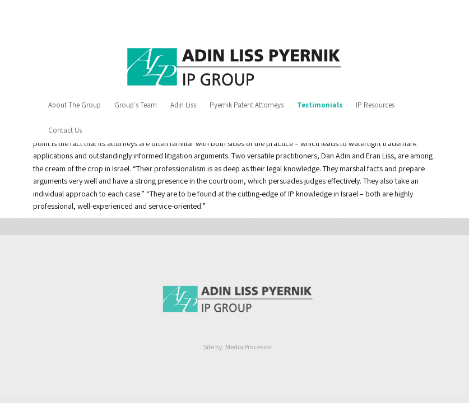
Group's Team (135, 105)
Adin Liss (183, 105)
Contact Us (65, 130)
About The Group (74, 105)
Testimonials (319, 105)
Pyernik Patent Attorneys (247, 105)
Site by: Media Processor (239, 347)
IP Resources (375, 105)
